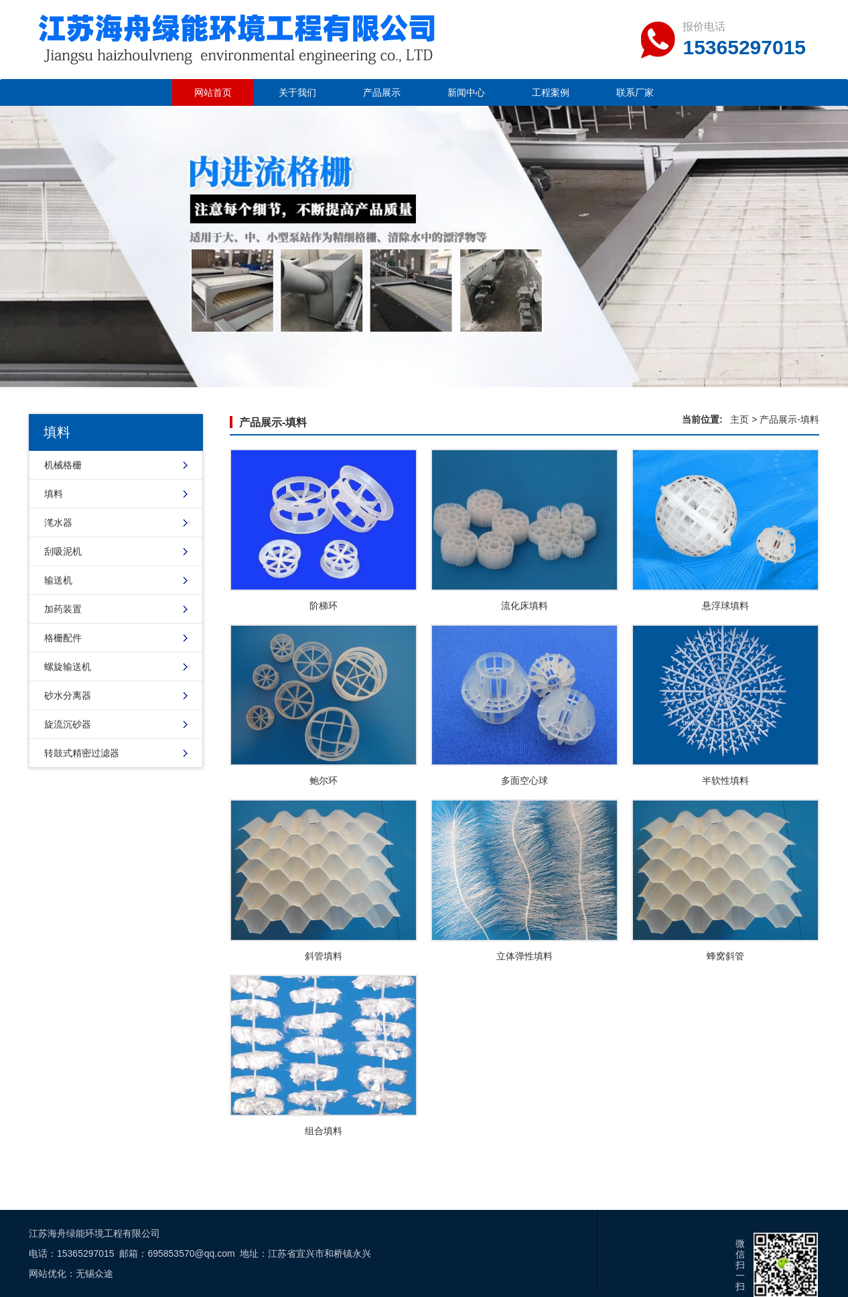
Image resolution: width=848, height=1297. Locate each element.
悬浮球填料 (725, 605)
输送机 (58, 580)
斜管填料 (323, 956)
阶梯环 (323, 605)
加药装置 (63, 609)
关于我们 (297, 92)
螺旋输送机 (67, 666)
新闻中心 (466, 92)
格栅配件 (63, 637)
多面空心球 (524, 780)
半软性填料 (725, 780)
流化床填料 (524, 605)
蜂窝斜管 (725, 956)
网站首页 (213, 92)
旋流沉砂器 (67, 724)
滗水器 (58, 522)
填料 (53, 493)
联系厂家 (635, 92)
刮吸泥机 (63, 551)
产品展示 (382, 92)
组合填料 (323, 1130)
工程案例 (550, 92)
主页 (739, 419)
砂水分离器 (67, 695)
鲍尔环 (323, 780)
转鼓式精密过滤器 (81, 753)
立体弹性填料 (524, 956)
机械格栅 (63, 465)
